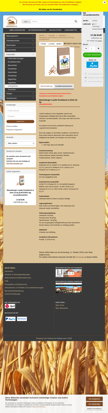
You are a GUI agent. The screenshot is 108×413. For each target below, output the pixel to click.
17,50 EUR (20, 200)
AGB (6, 281)
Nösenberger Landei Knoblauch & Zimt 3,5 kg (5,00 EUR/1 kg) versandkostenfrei (20, 192)
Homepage (80, 257)
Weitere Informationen (94, 408)
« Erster (43, 44)
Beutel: (85, 44)
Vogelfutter (12, 83)
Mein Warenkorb (62, 308)
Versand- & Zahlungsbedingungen (17, 274)
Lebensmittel (71, 30)
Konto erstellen (12, 126)
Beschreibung (46, 86)
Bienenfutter (12, 65)
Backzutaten (55, 30)
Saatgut (9, 93)
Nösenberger (75, 47)
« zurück (51, 44)
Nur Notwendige (94, 404)
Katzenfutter (12, 72)
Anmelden (20, 121)
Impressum (9, 271)
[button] (86, 48)
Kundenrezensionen (63, 86)
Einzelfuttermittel (14, 62)
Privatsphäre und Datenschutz (16, 284)
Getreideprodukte (37, 30)
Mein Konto (60, 305)
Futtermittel (10, 54)
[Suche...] (26, 21)
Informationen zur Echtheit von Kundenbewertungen (24, 288)
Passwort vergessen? (14, 130)
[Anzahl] (92, 48)
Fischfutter (12, 89)
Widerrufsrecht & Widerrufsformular (18, 278)
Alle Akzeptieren (94, 399)
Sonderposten (11, 98)
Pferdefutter (12, 76)
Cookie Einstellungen (12, 294)
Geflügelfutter (13, 86)
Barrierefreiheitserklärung (14, 291)
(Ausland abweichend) (98, 29)
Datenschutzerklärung (38, 407)
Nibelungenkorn (17, 30)
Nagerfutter (12, 79)
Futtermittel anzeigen (16, 58)
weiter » (59, 44)
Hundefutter (12, 69)
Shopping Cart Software (45, 338)
